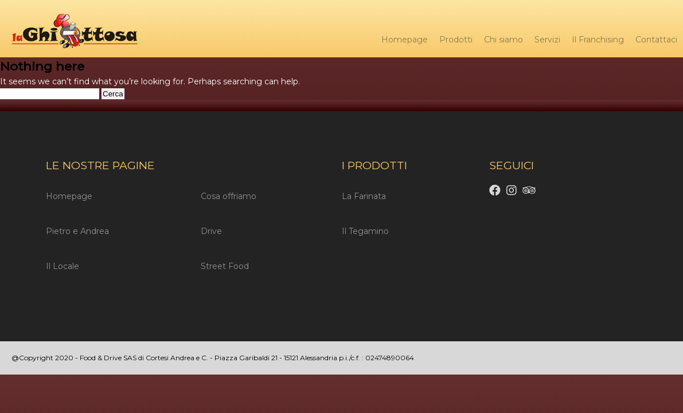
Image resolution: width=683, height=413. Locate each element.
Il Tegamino (365, 231)
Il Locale (62, 266)
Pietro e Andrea (77, 231)
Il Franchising (598, 39)
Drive (211, 231)
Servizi (547, 39)
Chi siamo (503, 39)
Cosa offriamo (228, 196)
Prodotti (456, 39)
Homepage (404, 39)
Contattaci (656, 39)
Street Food (225, 266)
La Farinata (364, 196)
